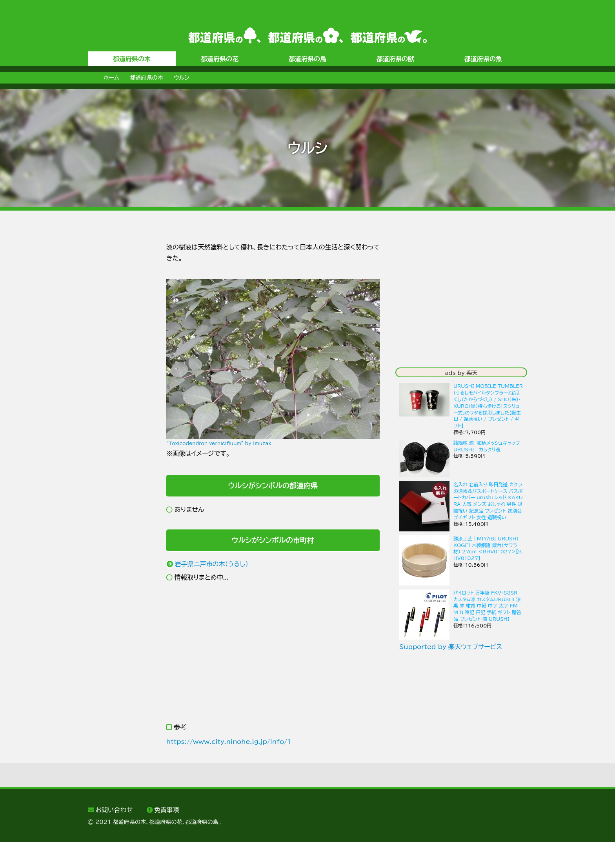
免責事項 (166, 810)
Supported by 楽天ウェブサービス (450, 647)
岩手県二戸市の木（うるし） (212, 564)
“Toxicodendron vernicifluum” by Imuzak (218, 443)
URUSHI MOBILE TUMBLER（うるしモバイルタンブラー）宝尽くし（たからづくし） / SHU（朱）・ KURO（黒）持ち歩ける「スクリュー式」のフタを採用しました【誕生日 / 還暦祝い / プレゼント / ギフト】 (488, 406)
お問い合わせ (114, 810)
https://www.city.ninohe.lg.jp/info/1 (228, 741)
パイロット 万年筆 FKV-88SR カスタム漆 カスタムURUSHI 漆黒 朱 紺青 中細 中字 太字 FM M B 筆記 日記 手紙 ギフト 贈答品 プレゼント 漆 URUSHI (487, 605)
